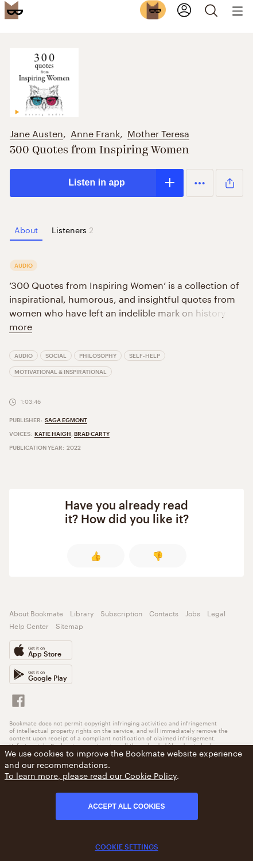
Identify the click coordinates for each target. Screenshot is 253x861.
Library (82, 612)
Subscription (121, 612)
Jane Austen (36, 132)
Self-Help (144, 355)
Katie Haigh (52, 433)
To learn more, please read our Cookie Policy (91, 775)
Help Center (29, 625)
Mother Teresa (158, 132)
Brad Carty (92, 433)
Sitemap (69, 625)
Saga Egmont (66, 419)
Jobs (192, 612)
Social (56, 355)
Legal (216, 612)
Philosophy (97, 355)
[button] (199, 182)
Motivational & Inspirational (60, 371)
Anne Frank (95, 132)
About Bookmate (36, 612)
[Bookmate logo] (14, 10)
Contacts (163, 612)
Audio (23, 355)
